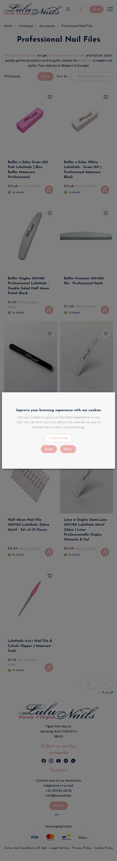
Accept (49, 449)
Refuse (68, 449)
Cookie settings (58, 438)
